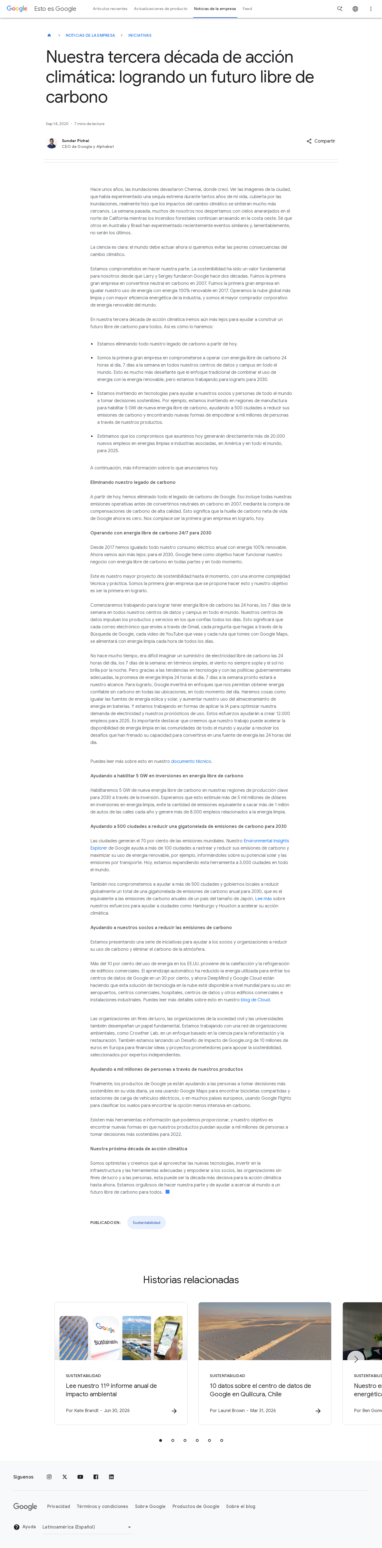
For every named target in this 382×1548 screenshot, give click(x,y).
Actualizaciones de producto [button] (161, 8)
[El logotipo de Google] (25, 1507)
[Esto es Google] (49, 35)
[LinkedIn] (111, 1477)
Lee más (263, 899)
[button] (320, 141)
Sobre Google (150, 1507)
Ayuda (24, 1527)
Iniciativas (139, 35)
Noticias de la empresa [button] (215, 8)
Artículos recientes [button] (110, 8)
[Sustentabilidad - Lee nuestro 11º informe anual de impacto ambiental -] (118, 1363)
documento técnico (191, 761)
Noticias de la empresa (90, 35)
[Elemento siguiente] (355, 1359)
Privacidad (58, 1507)
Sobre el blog (240, 1507)
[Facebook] (96, 1477)
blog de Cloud (255, 1000)
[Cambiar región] (88, 1527)
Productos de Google (196, 1507)
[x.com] (64, 1477)
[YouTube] (80, 1477)
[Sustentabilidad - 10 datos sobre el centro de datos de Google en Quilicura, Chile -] (264, 1363)
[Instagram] (49, 1477)
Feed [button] (247, 8)
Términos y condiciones (102, 1507)
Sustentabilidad (146, 1222)
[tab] (160, 1440)
